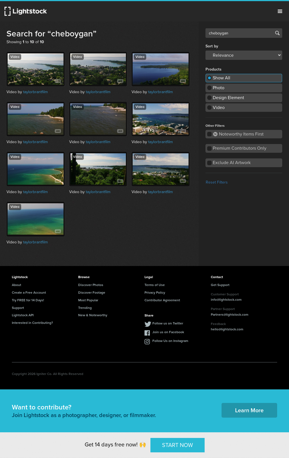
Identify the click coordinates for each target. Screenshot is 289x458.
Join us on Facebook (168, 332)
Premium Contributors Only (239, 148)
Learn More (249, 410)
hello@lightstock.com (227, 329)
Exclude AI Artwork (232, 162)
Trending (85, 307)
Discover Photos (90, 284)
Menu (279, 11)
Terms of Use (154, 284)
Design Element (228, 97)
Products (213, 69)
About (16, 284)
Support (18, 307)
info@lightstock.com (226, 299)
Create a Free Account (29, 292)
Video (219, 107)
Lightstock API (23, 315)
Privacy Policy (154, 292)
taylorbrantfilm (35, 92)
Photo (218, 87)
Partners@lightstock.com (229, 314)
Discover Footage (91, 292)
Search (277, 33)
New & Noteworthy (92, 315)
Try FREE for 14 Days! (28, 300)
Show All (221, 78)
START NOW (177, 445)
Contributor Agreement (162, 300)
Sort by (211, 46)
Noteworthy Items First (238, 134)
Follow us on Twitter (167, 323)
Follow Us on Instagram (170, 340)
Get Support (220, 284)
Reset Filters (217, 182)
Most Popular (88, 300)
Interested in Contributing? (32, 322)
